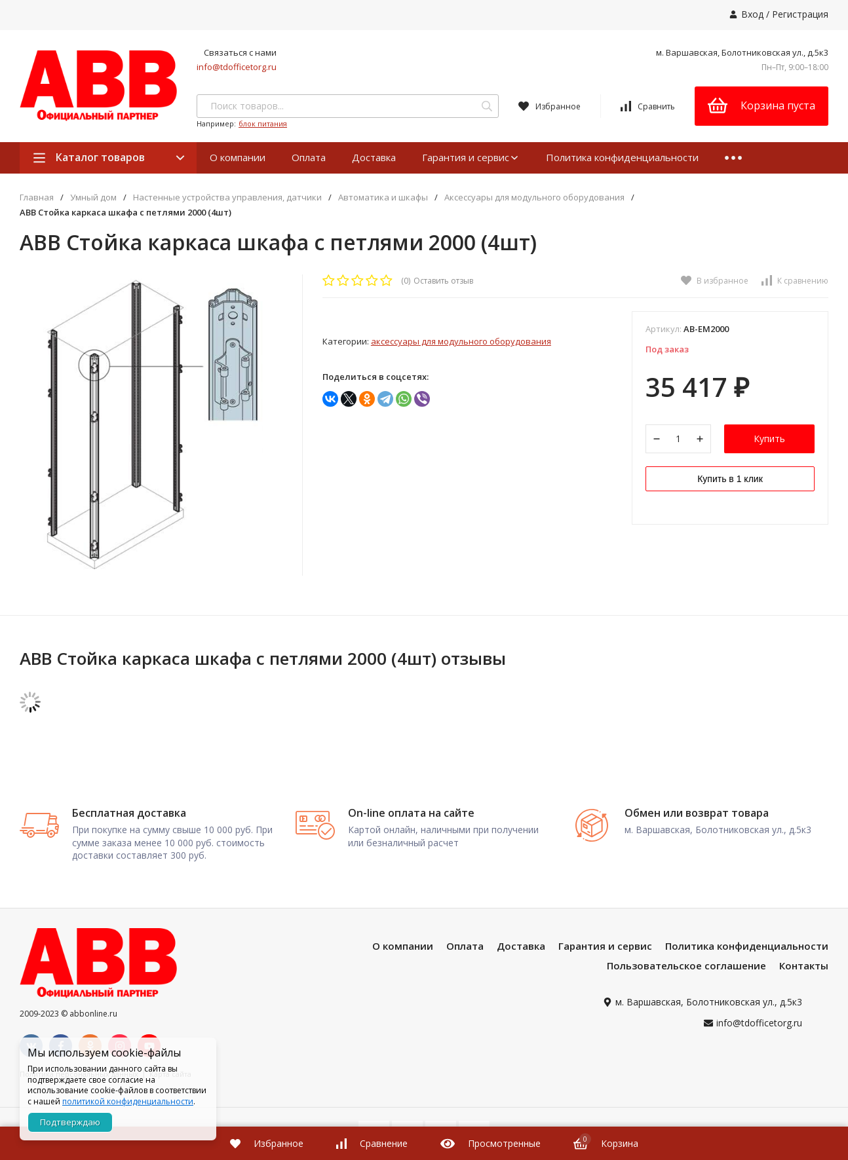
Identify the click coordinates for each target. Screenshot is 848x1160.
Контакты (803, 965)
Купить (769, 438)
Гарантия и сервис (471, 157)
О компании (237, 157)
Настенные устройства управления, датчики (227, 197)
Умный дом (93, 197)
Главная (37, 197)
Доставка (374, 157)
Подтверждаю (70, 1122)
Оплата (309, 157)
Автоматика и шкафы (383, 197)
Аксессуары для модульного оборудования (534, 197)
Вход (752, 14)
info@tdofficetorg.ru (237, 67)
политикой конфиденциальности (127, 1101)
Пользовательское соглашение (686, 965)
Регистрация (800, 14)
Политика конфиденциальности (622, 157)
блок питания (263, 123)
